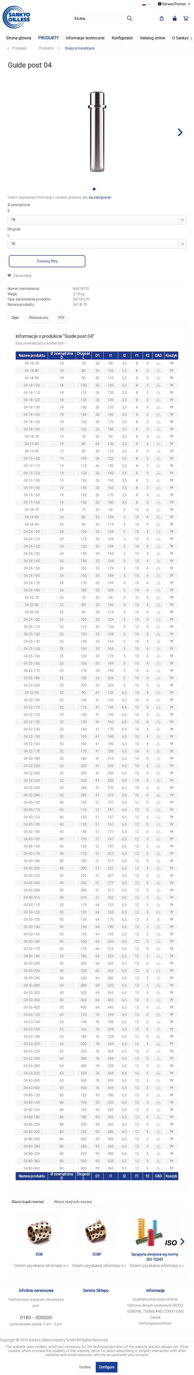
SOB (39, 1254)
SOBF (96, 1254)
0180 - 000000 (36, 1317)
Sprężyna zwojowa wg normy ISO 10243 (154, 1256)
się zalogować (100, 197)
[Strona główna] (19, 38)
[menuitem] (103, 18)
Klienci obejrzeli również (73, 1202)
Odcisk (155, 1317)
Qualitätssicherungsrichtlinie (155, 1299)
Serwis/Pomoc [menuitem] (172, 4)
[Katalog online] (153, 38)
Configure (106, 1367)
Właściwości (38, 318)
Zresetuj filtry (47, 261)
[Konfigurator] (122, 38)
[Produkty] (48, 38)
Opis (15, 318)
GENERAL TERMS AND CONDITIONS (155, 1311)
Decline (85, 1367)
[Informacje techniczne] (85, 38)
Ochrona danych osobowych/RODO (155, 1305)
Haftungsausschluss (155, 1323)
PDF (61, 318)
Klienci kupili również (28, 1202)
